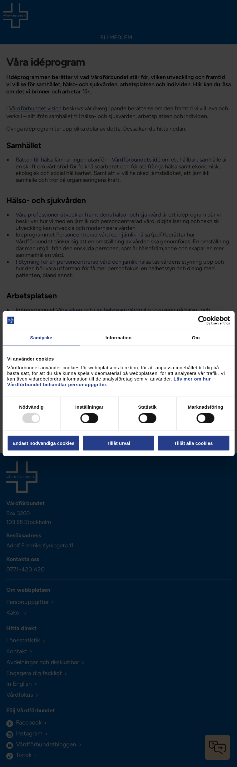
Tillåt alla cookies (193, 443)
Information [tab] (119, 337)
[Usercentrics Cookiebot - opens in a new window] (202, 320)
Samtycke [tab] (41, 337)
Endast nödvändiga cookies (43, 443)
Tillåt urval (118, 443)
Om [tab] (196, 337)
